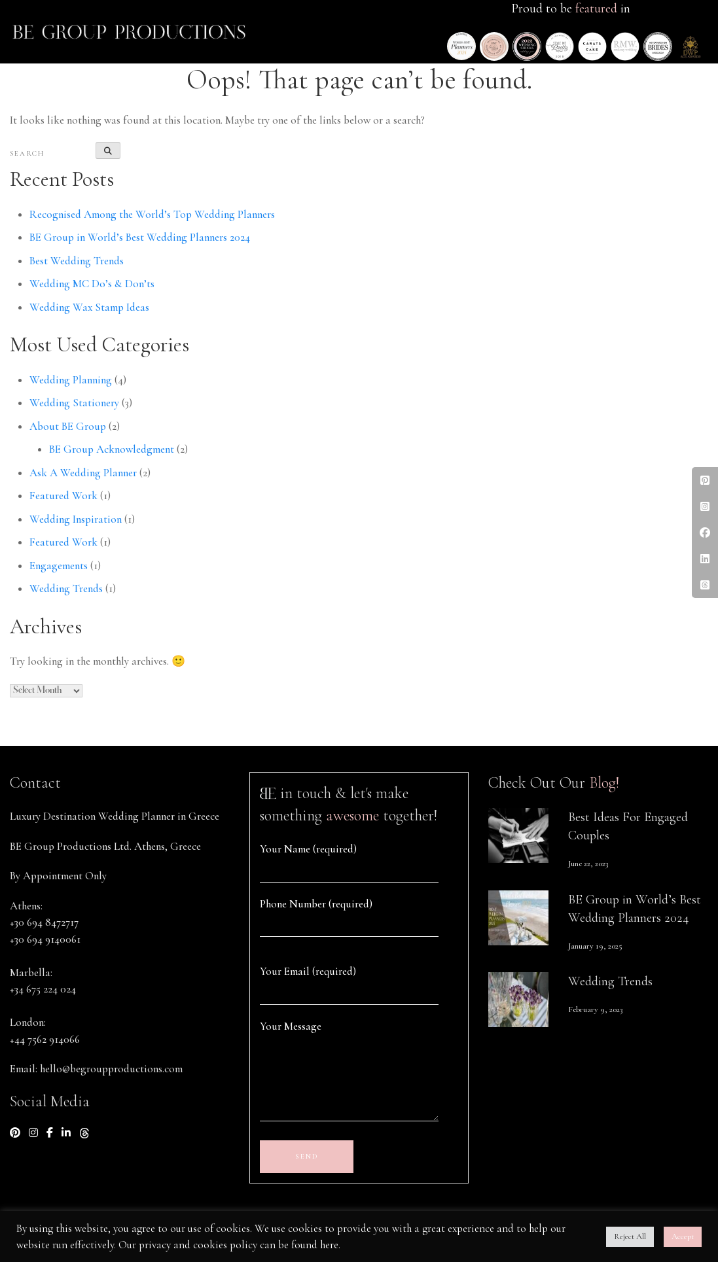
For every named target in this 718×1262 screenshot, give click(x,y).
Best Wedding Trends (76, 261)
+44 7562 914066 (45, 1039)
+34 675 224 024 (43, 989)
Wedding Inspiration (75, 519)
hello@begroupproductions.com (111, 1069)
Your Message (290, 1026)
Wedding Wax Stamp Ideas (89, 307)
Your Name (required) (308, 849)
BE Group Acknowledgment (111, 449)
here (329, 1245)
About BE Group (67, 426)
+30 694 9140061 (45, 939)
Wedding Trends (66, 588)
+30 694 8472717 (44, 922)
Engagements (58, 565)
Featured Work (63, 495)
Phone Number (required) (316, 904)
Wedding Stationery (74, 403)
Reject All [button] (630, 1236)
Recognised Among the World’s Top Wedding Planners (152, 214)
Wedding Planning (70, 380)
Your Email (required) (308, 971)
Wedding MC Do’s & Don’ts (91, 283)
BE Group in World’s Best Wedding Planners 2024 (139, 237)
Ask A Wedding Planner (83, 473)
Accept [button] (683, 1236)
